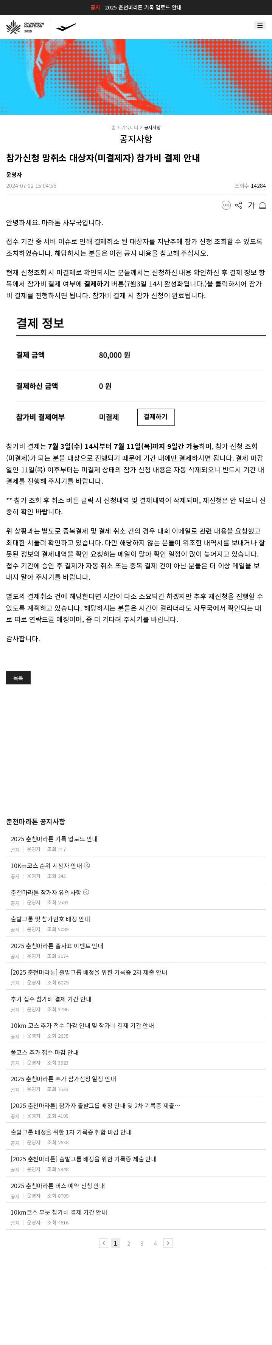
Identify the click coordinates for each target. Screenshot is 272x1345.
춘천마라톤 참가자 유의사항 (46, 892)
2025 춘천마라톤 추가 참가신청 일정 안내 (63, 1078)
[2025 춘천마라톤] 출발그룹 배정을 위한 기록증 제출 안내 (84, 1158)
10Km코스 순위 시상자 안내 (46, 865)
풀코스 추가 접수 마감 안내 (45, 1052)
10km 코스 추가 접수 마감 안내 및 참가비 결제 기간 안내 (82, 1025)
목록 (18, 678)
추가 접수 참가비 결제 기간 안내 (51, 998)
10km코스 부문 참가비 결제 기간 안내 (59, 1212)
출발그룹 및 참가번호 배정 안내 (50, 918)
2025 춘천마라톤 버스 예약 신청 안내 (58, 1185)
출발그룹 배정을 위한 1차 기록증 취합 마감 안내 (71, 1131)
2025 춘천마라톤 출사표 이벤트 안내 (57, 945)
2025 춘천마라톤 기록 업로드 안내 (143, 7)
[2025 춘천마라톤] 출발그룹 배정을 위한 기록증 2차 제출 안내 (89, 972)
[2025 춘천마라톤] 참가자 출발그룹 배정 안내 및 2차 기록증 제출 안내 (96, 1105)
